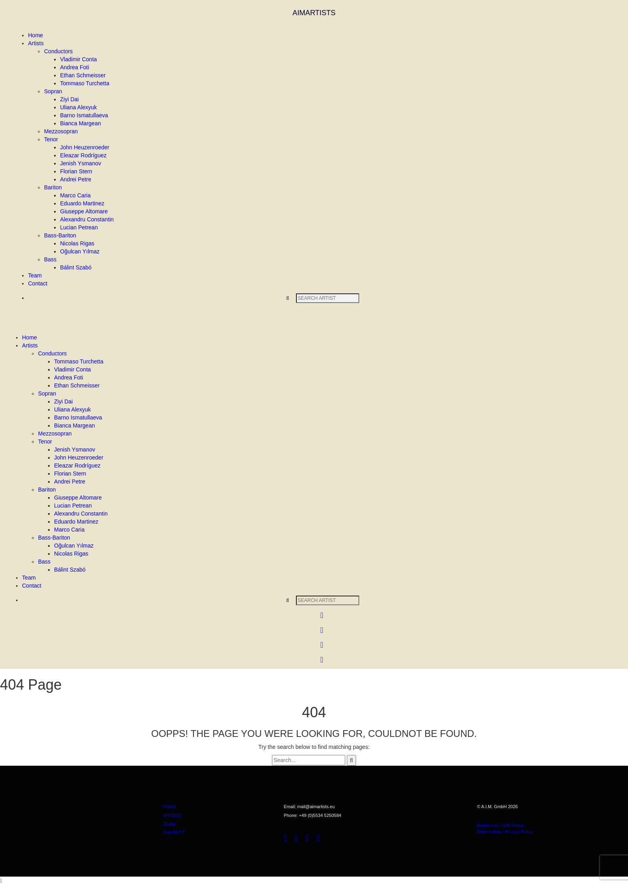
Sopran (53, 91)
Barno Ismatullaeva (84, 115)
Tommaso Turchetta (84, 83)
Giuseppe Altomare (84, 211)
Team (35, 275)
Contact (37, 283)
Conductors (58, 51)
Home (35, 35)
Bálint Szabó (76, 267)
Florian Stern (76, 171)
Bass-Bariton (60, 235)
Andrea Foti (74, 67)
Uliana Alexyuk (78, 107)
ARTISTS (172, 815)
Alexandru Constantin (87, 219)
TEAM (169, 824)
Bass (50, 259)
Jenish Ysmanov (80, 163)
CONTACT (173, 832)
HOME (169, 806)
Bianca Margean (80, 123)
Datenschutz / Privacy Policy (505, 831)
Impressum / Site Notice (500, 825)
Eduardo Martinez (82, 203)
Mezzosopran (61, 131)
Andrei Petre (75, 179)
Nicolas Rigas (77, 243)
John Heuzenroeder (84, 147)
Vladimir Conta (78, 59)
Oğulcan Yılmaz (80, 251)
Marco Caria (75, 195)
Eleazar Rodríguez (83, 155)
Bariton (53, 187)
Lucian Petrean (79, 227)
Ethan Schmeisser (83, 75)
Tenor (51, 139)
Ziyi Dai (69, 99)
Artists (36, 43)
